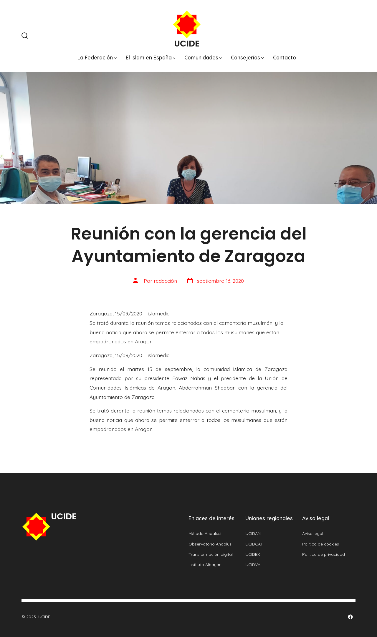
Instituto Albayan (204, 564)
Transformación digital (210, 554)
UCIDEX (252, 554)
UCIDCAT (254, 544)
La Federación (97, 57)
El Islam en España (151, 57)
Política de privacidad (323, 554)
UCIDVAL (253, 564)
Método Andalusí (204, 533)
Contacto (284, 57)
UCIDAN (253, 533)
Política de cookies (320, 544)
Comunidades (203, 57)
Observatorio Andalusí (210, 544)
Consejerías (247, 57)
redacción (165, 280)
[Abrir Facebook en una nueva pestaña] (350, 617)
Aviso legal (312, 533)
